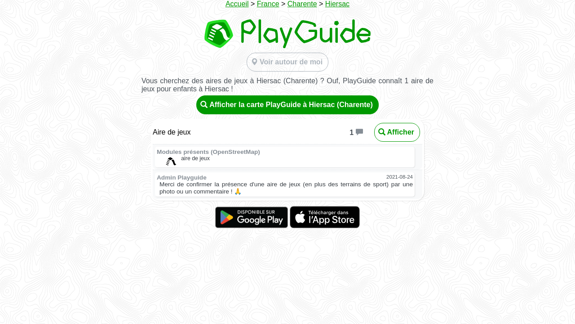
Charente (302, 4)
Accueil (237, 4)
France (268, 4)
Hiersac (337, 4)
